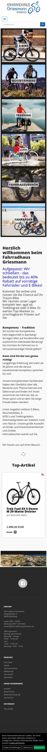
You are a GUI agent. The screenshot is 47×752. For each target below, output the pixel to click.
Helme (6, 665)
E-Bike (23, 46)
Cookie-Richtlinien (17, 743)
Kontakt (7, 688)
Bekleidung (8, 671)
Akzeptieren (39, 747)
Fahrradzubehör (23, 184)
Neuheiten (8, 677)
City (23, 150)
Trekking (23, 115)
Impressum (8, 697)
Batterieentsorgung (12, 694)
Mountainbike (24, 80)
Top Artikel (8, 674)
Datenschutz (9, 691)
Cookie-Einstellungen (12, 747)
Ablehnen (28, 747)
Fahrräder (24, 219)
